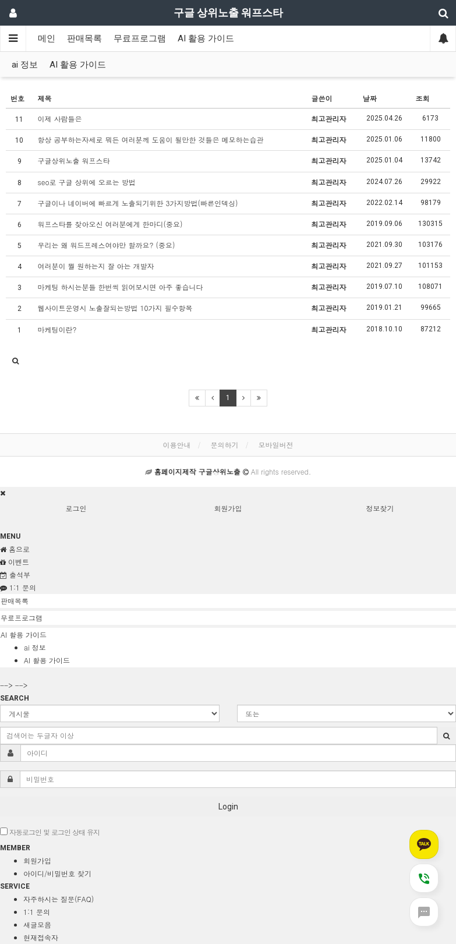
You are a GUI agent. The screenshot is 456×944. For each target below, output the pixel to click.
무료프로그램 (140, 38)
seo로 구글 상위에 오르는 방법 (87, 182)
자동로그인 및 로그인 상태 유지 (50, 832)
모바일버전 (276, 445)
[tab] (228, 601)
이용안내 (176, 445)
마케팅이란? (57, 329)
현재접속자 (40, 937)
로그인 (76, 508)
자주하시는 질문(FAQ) (58, 899)
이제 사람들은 (60, 118)
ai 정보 (25, 64)
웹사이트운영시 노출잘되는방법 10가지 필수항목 (115, 308)
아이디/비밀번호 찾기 (57, 873)
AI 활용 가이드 (206, 38)
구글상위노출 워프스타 (74, 160)
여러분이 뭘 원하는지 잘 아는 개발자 (96, 266)
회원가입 (228, 508)
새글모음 (37, 924)
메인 (46, 38)
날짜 (370, 98)
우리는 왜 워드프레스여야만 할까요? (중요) (106, 245)
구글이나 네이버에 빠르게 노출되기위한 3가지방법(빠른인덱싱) (138, 203)
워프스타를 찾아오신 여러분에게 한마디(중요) (110, 224)
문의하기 (225, 445)
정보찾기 (380, 508)
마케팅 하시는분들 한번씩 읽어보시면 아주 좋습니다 (120, 287)
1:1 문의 (36, 912)
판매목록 (84, 38)
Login (228, 806)
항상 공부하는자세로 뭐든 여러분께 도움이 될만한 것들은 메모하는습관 (151, 139)
